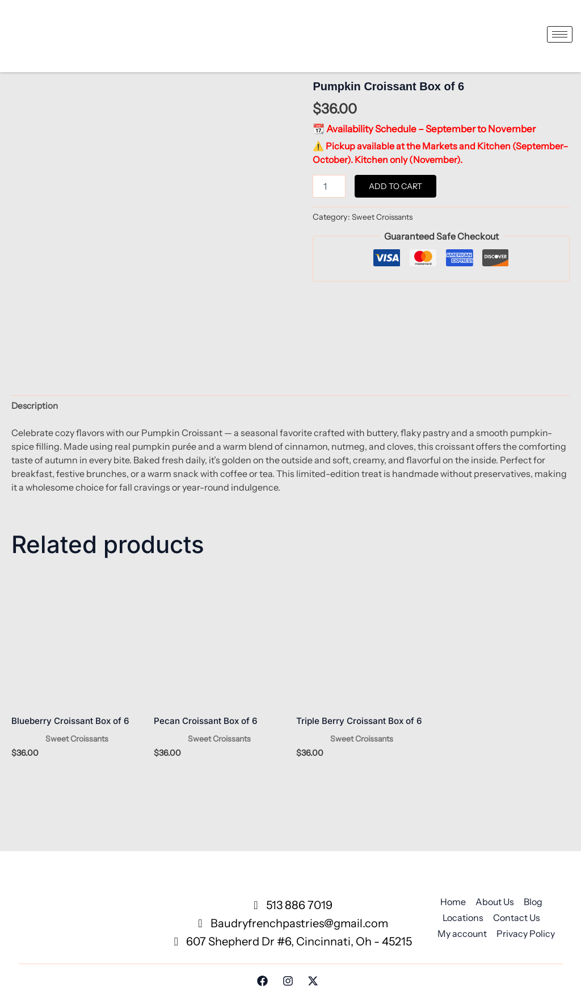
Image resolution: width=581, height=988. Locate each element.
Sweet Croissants (384, 217)
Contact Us (516, 871)
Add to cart (395, 186)
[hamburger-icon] (559, 35)
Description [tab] (36, 349)
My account (462, 887)
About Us (494, 855)
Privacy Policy (525, 887)
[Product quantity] (329, 186)
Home (453, 855)
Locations (463, 871)
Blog (533, 855)
